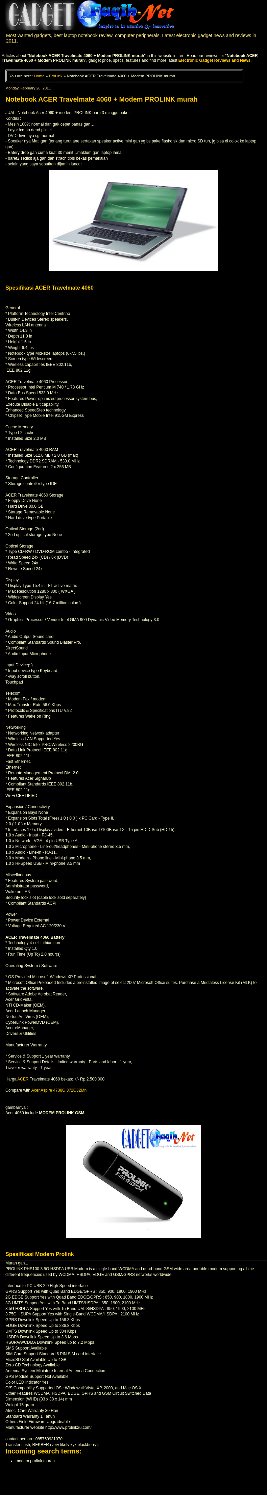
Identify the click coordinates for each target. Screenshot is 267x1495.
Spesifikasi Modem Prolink (39, 1254)
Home (39, 76)
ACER (22, 1079)
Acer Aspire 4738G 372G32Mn (59, 1090)
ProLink (56, 76)
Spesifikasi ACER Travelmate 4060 (49, 288)
